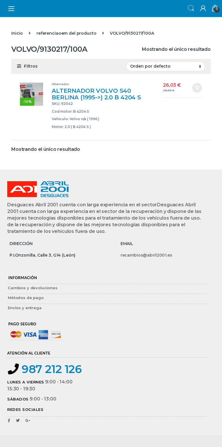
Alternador (60, 84)
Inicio (17, 33)
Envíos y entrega (25, 307)
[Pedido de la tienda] (165, 66)
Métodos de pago (26, 297)
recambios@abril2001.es (146, 255)
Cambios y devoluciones (33, 287)
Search (190, 8)
